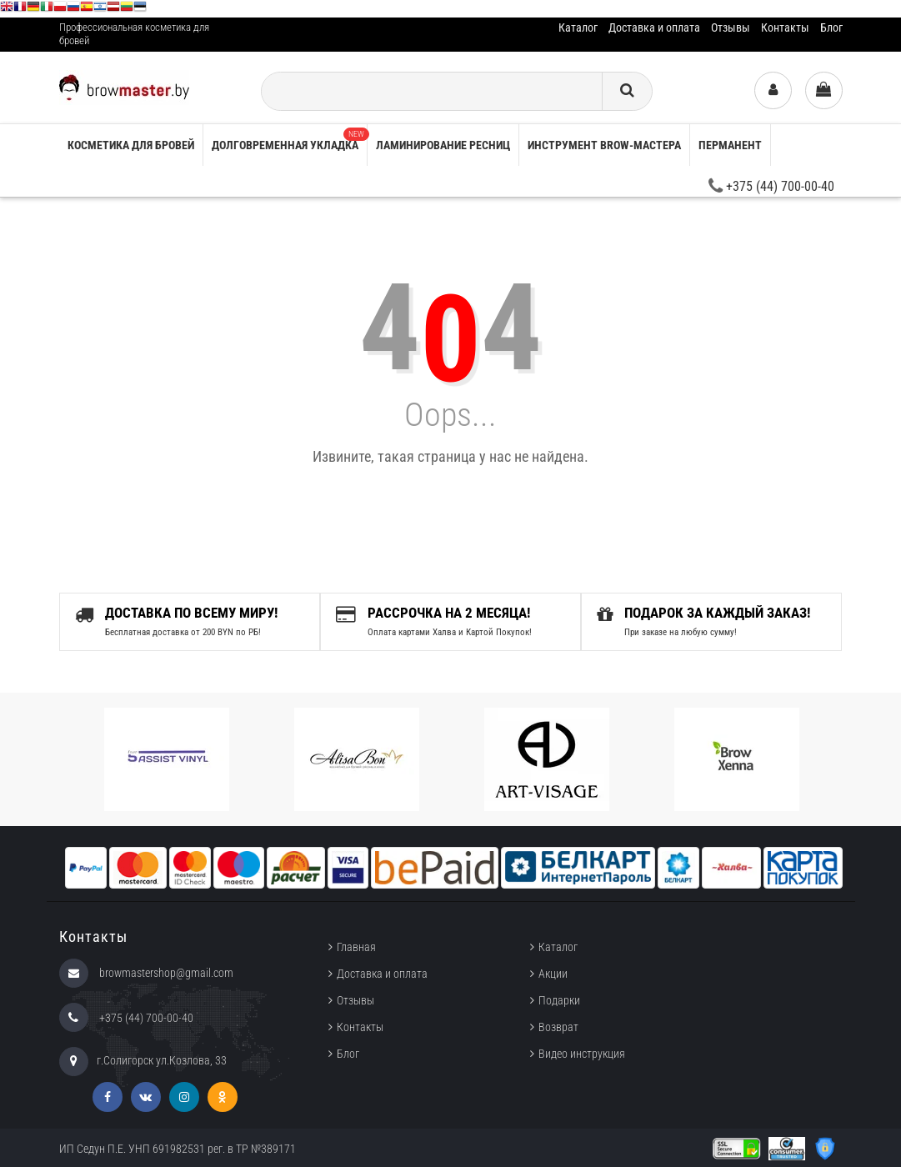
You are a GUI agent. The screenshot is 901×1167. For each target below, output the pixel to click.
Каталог (578, 27)
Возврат (558, 1027)
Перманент (730, 145)
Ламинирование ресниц (443, 145)
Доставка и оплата (654, 27)
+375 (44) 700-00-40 (771, 186)
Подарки (559, 1000)
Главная (356, 947)
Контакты (785, 27)
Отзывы (730, 27)
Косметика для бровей (131, 145)
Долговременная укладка (289, 140)
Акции (553, 973)
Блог (831, 27)
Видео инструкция (581, 1053)
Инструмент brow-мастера (604, 145)
